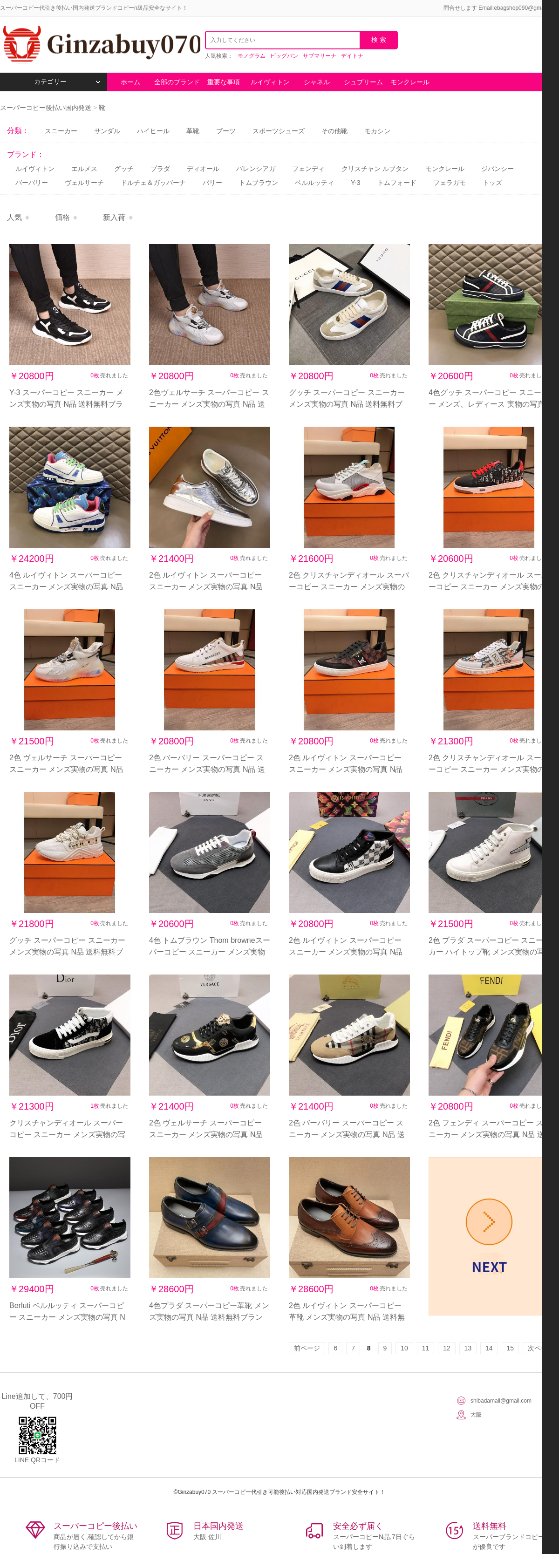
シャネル (317, 82)
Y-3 (356, 182)
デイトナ (352, 56)
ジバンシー (497, 168)
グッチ (124, 168)
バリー (212, 182)
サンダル (107, 131)
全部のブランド (177, 82)
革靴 (192, 131)
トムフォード (396, 182)
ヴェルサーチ (84, 182)
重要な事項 (223, 82)
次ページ (541, 1348)
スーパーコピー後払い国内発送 (46, 107)
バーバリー (31, 182)
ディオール (203, 168)
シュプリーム (363, 82)
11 (425, 1348)
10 (404, 1348)
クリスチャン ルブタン (375, 168)
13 (468, 1348)
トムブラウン (258, 182)
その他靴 (334, 131)
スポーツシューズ (278, 131)
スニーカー (61, 131)
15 (510, 1348)
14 (489, 1348)
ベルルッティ (314, 182)
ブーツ (226, 131)
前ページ (307, 1348)
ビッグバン (284, 56)
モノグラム (252, 56)
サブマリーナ (319, 56)
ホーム (130, 82)
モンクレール (409, 82)
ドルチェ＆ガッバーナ (153, 182)
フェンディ (308, 168)
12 (446, 1348)
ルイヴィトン (270, 82)
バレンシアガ (255, 168)
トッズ (492, 182)
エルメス (84, 168)
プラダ (160, 168)
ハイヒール (153, 131)
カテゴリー (67, 81)
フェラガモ (449, 182)
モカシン (377, 131)
